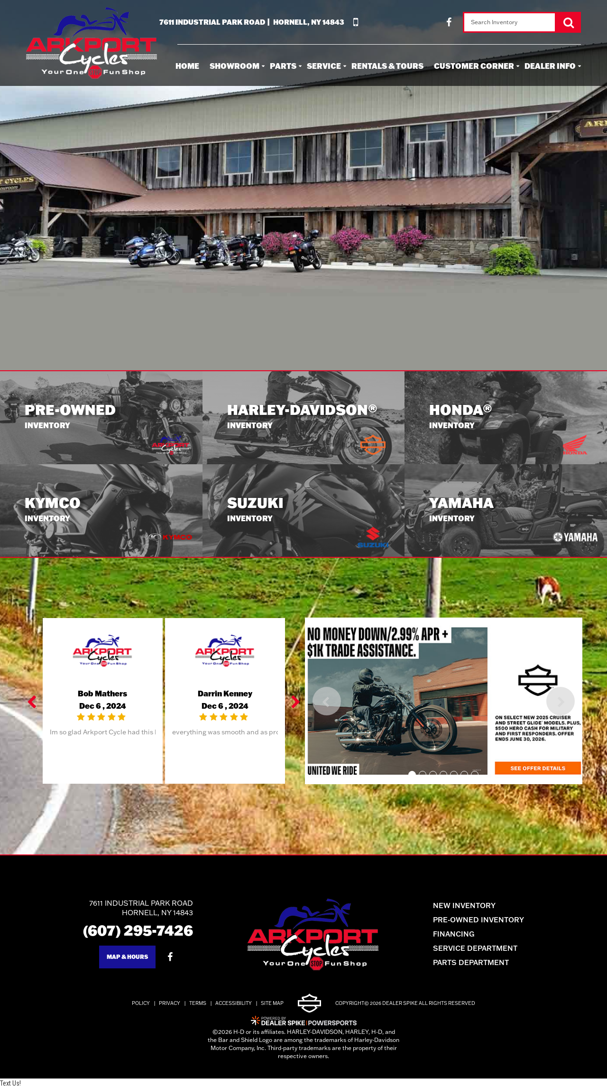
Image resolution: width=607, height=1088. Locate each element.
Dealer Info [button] (550, 66)
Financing (453, 933)
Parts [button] (283, 66)
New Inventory (464, 905)
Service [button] (324, 66)
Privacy (169, 1003)
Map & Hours (127, 956)
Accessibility (233, 1003)
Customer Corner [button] (474, 66)
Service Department (475, 948)
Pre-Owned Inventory (478, 919)
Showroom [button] (234, 66)
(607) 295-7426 (138, 930)
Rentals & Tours (387, 66)
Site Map (272, 1003)
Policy (141, 1003)
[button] (32, 701)
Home (187, 66)
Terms (197, 1003)
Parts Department (471, 962)
